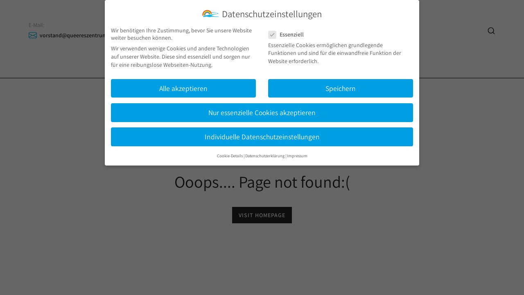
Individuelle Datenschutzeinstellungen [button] (262, 136)
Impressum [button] (297, 156)
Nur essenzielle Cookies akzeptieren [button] (262, 112)
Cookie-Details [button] (230, 156)
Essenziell (288, 34)
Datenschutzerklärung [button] (265, 156)
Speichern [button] (340, 88)
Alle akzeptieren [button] (183, 88)
